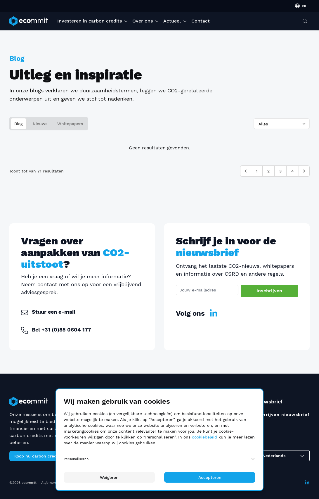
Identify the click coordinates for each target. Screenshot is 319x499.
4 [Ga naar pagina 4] (292, 171)
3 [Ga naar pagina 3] (280, 171)
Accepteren (209, 477)
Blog (18, 123)
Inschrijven (270, 290)
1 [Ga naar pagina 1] (257, 171)
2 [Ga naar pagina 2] (268, 171)
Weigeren (109, 477)
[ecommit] (28, 21)
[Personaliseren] (159, 459)
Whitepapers (70, 123)
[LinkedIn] (213, 313)
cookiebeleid (204, 437)
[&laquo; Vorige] (245, 171)
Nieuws (40, 123)
